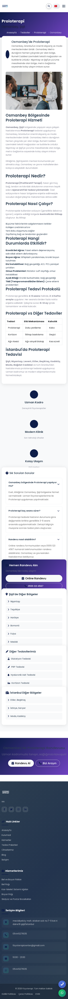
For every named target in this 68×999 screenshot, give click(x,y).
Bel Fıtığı (6, 884)
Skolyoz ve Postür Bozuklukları (16, 899)
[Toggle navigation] (63, 6)
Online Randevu (34, 578)
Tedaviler (25, 32)
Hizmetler (6, 840)
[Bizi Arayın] (62, 984)
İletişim (5, 859)
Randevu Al (21, 763)
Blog (4, 854)
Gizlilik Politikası (9, 994)
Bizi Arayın (47, 763)
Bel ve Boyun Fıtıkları (11, 879)
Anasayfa (12, 32)
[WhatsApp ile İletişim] (62, 993)
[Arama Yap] (49, 6)
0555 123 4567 (34, 586)
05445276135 (20, 933)
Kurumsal (6, 835)
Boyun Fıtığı (7, 894)
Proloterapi (40, 32)
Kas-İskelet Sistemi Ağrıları (15, 889)
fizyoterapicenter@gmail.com (29, 945)
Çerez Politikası (25, 994)
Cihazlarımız (8, 849)
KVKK (37, 994)
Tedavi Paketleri (10, 845)
